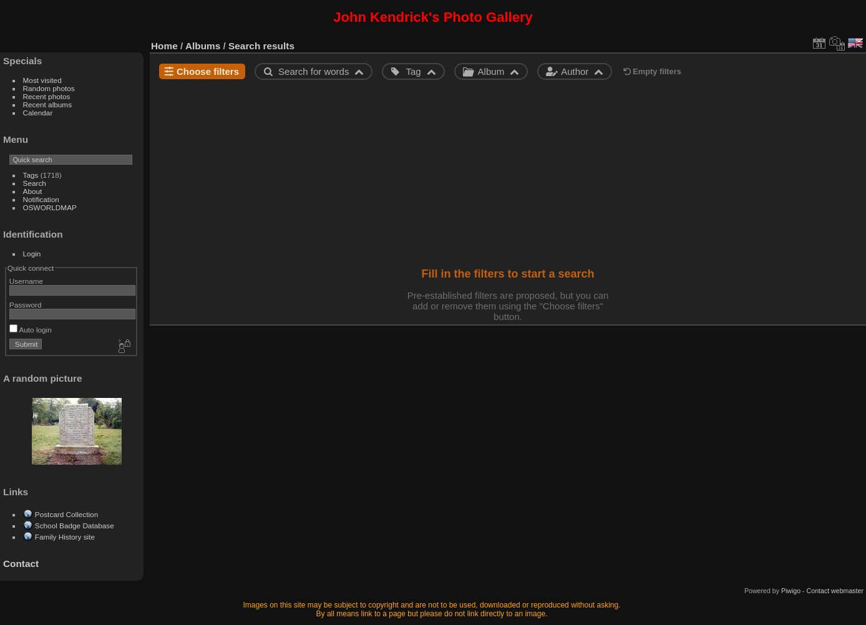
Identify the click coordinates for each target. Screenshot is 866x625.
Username (26, 281)
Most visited (42, 80)
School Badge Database (74, 525)
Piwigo (790, 590)
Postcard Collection (66, 514)
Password (25, 305)
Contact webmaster (835, 590)
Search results (261, 46)
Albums (202, 46)
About (32, 191)
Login (32, 254)
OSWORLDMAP (50, 207)
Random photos (49, 88)
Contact (21, 563)
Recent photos (47, 96)
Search (34, 183)
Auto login (30, 330)
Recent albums (47, 104)
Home (164, 46)
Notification (41, 199)
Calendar (38, 113)
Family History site (65, 537)
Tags (31, 175)
